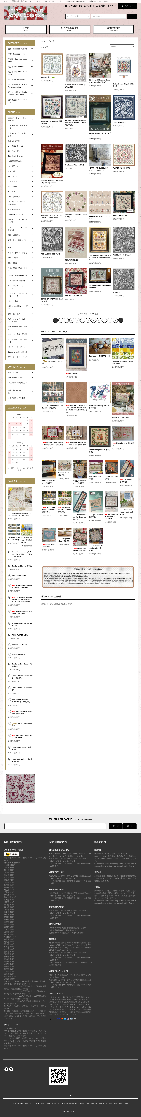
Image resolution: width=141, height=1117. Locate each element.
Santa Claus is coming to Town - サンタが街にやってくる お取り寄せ (22, 554)
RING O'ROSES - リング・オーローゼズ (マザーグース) (51, 217)
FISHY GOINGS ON (119, 122)
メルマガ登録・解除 (75, 6)
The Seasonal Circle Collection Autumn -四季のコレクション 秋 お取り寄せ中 (22, 599)
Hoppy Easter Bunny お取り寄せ (79, 482)
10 (115, 320)
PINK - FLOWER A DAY (20, 635)
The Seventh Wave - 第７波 (75, 165)
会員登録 (102, 6)
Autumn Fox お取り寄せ (111, 478)
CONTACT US (113, 29)
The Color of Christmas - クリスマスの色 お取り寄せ (21, 701)
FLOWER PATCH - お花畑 (122, 168)
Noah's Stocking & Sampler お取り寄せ (22, 713)
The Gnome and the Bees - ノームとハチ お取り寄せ (76, 444)
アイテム (127, 6)
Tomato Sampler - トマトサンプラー (100, 134)
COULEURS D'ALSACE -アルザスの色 (76, 216)
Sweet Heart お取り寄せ (49, 545)
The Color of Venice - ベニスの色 (14, 539)
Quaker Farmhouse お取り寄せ (79, 549)
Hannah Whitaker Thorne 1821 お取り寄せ (22, 677)
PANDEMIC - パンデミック (122, 255)
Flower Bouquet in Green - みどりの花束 (75, 86)
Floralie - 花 (48, 77)
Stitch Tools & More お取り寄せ (48, 482)
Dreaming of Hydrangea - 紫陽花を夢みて (51, 122)
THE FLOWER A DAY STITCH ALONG (22, 624)
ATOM (126, 1103)
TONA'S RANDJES (72, 260)
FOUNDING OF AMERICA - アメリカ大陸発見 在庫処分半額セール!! (100, 257)
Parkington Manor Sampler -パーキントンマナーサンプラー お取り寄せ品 (75, 123)
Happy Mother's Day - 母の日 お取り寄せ (99, 407)
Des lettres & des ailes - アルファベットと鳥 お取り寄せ (20, 514)
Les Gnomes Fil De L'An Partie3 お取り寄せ (52, 407)
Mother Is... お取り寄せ (120, 417)
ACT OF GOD (117, 292)
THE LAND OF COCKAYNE (50, 254)
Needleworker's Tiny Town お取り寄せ (79, 517)
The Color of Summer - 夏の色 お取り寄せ (122, 362)
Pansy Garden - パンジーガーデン (22, 689)
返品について (57, 1103)
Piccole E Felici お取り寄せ (64, 474)
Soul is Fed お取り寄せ (95, 478)
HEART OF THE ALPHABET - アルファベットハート (99, 169)
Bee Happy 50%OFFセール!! (99, 356)
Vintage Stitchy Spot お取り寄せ (64, 540)
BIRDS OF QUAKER (120, 215)
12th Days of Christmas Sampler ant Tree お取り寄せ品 (99, 81)
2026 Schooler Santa (19, 576)
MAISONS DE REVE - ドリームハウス (99, 217)
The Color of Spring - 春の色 (22, 566)
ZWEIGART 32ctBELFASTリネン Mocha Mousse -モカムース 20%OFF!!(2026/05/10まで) (76, 409)
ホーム (43, 41)
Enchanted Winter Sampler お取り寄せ (95, 548)
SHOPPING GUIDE (69, 29)
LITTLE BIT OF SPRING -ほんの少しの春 (52, 300)
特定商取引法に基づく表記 (73, 1103)
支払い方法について (27, 1103)
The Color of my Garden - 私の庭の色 (22, 665)
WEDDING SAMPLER (19, 645)
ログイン (113, 6)
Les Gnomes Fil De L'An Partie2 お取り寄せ (65, 510)
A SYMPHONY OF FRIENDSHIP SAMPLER (100, 287)
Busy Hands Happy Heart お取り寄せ (126, 512)
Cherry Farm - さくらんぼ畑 (123, 444)
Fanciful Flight (73, 373)
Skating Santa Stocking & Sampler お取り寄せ (22, 586)
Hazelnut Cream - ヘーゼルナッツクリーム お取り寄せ (52, 444)
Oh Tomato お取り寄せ (126, 481)
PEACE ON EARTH (18, 654)
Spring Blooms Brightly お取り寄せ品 (123, 85)
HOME (26, 29)
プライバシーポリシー (93, 1103)
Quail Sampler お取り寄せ (96, 516)
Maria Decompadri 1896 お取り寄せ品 (99, 451)
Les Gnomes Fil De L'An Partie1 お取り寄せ (49, 510)
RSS (120, 1103)
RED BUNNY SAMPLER (74, 296)
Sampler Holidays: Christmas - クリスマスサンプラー (52, 182)
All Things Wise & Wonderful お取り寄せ (111, 516)
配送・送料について (43, 1103)
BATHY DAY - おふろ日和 (52, 362)
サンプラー (52, 41)
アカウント (90, 6)
